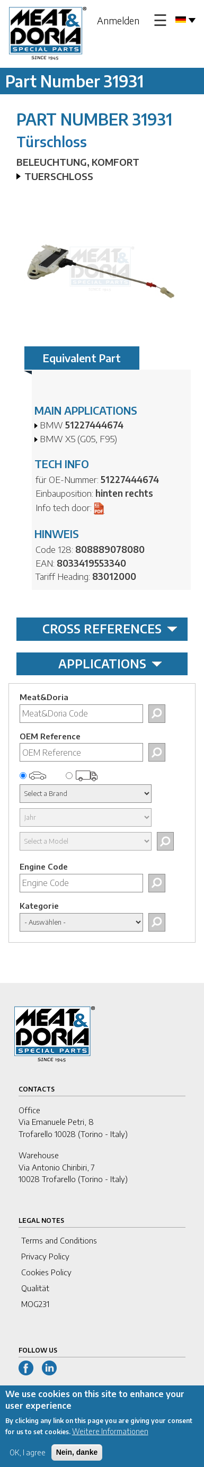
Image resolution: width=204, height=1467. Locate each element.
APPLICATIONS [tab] (110, 663)
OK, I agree (28, 1459)
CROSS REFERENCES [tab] (110, 628)
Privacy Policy (45, 1256)
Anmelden (118, 20)
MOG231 (35, 1304)
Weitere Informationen (110, 1438)
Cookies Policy (46, 1272)
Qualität (35, 1288)
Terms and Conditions (59, 1240)
